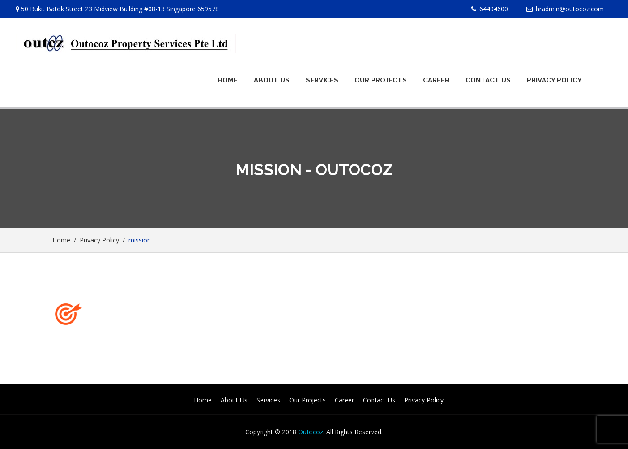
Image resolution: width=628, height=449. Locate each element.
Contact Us (488, 80)
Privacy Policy (554, 80)
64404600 (493, 8)
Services (322, 80)
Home (228, 80)
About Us (272, 80)
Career (436, 80)
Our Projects (381, 80)
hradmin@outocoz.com (570, 8)
